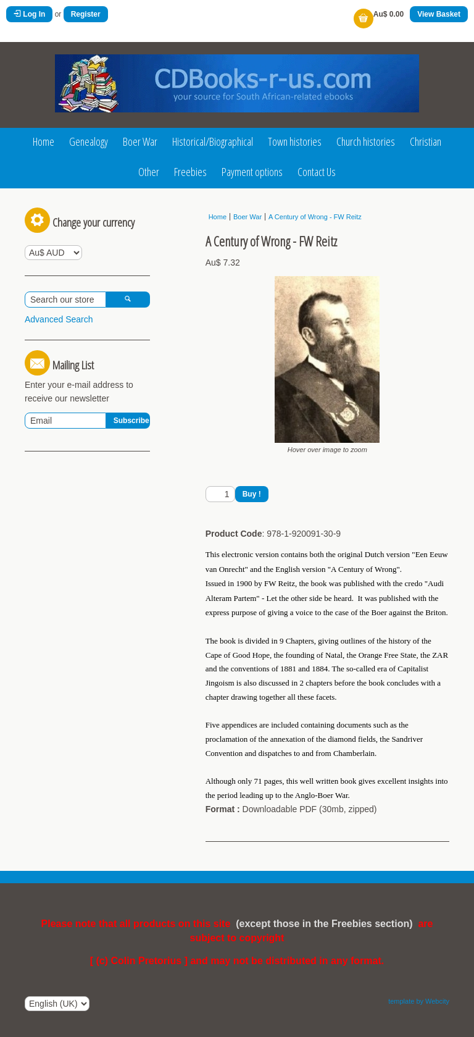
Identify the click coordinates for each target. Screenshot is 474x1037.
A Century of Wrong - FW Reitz (315, 216)
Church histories (365, 141)
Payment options (252, 171)
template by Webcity (418, 1001)
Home (43, 141)
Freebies (190, 171)
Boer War (140, 141)
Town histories (295, 141)
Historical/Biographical (212, 141)
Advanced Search (59, 319)
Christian (425, 141)
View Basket (438, 14)
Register (86, 14)
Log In (29, 14)
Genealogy (88, 141)
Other (148, 171)
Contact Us (316, 171)
